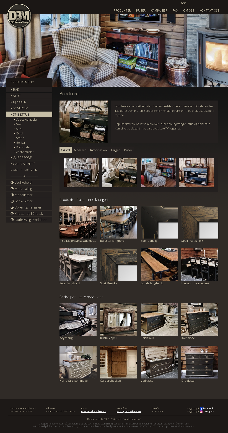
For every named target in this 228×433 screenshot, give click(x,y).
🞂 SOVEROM (19, 108)
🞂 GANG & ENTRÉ (23, 164)
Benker (20, 143)
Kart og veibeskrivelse (129, 411)
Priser (141, 10)
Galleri (65, 150)
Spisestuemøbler (26, 119)
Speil (19, 129)
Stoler (20, 138)
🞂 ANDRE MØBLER (24, 170)
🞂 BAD (15, 89)
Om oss (188, 10)
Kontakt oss (209, 10)
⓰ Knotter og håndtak (27, 213)
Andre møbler (24, 152)
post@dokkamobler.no (93, 411)
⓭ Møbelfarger (21, 195)
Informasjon (98, 150)
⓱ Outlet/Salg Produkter (28, 220)
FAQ (175, 10)
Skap (19, 124)
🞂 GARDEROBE (21, 157)
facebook (206, 408)
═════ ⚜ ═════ (24, 176)
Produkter (122, 10)
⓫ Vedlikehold (21, 182)
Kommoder (23, 147)
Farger (115, 150)
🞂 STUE (16, 96)
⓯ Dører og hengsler (26, 207)
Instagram (207, 411)
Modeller (80, 150)
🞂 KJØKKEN (18, 102)
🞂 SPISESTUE (20, 114)
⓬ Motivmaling (21, 188)
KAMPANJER (159, 10)
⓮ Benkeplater (21, 201)
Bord (19, 133)
